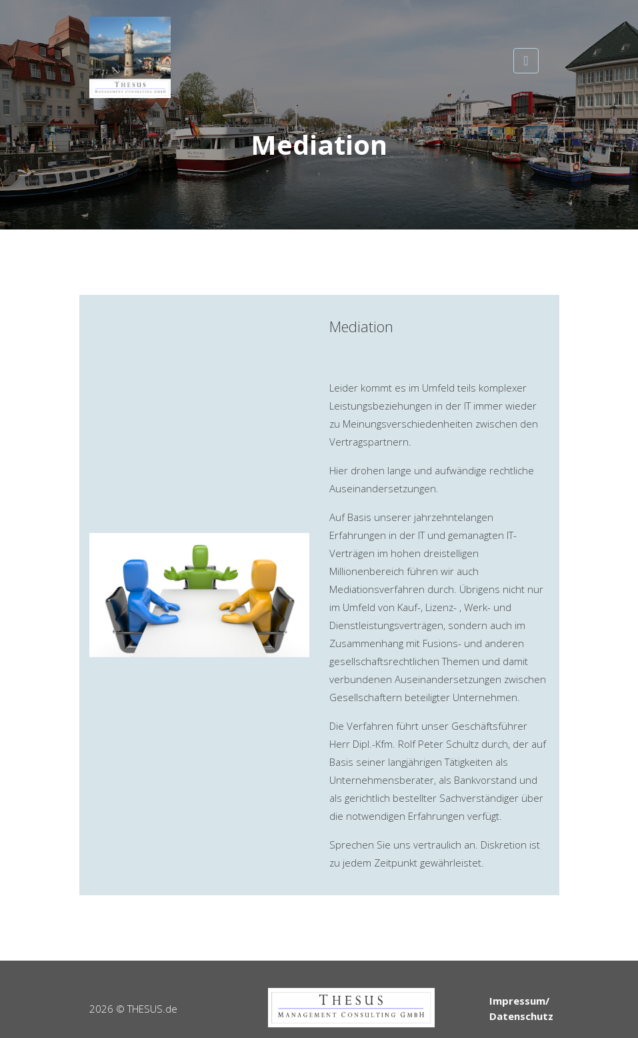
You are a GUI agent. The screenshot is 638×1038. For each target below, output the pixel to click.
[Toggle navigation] (525, 60)
